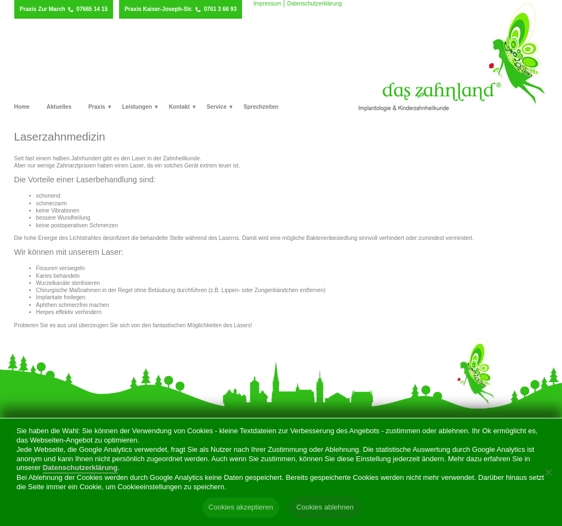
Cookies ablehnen (324, 507)
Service (217, 107)
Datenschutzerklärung (314, 4)
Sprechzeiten (261, 107)
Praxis (96, 107)
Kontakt (179, 107)
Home (22, 107)
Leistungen (137, 107)
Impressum (268, 4)
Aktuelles (59, 107)
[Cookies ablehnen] (548, 472)
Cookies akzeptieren (241, 507)
